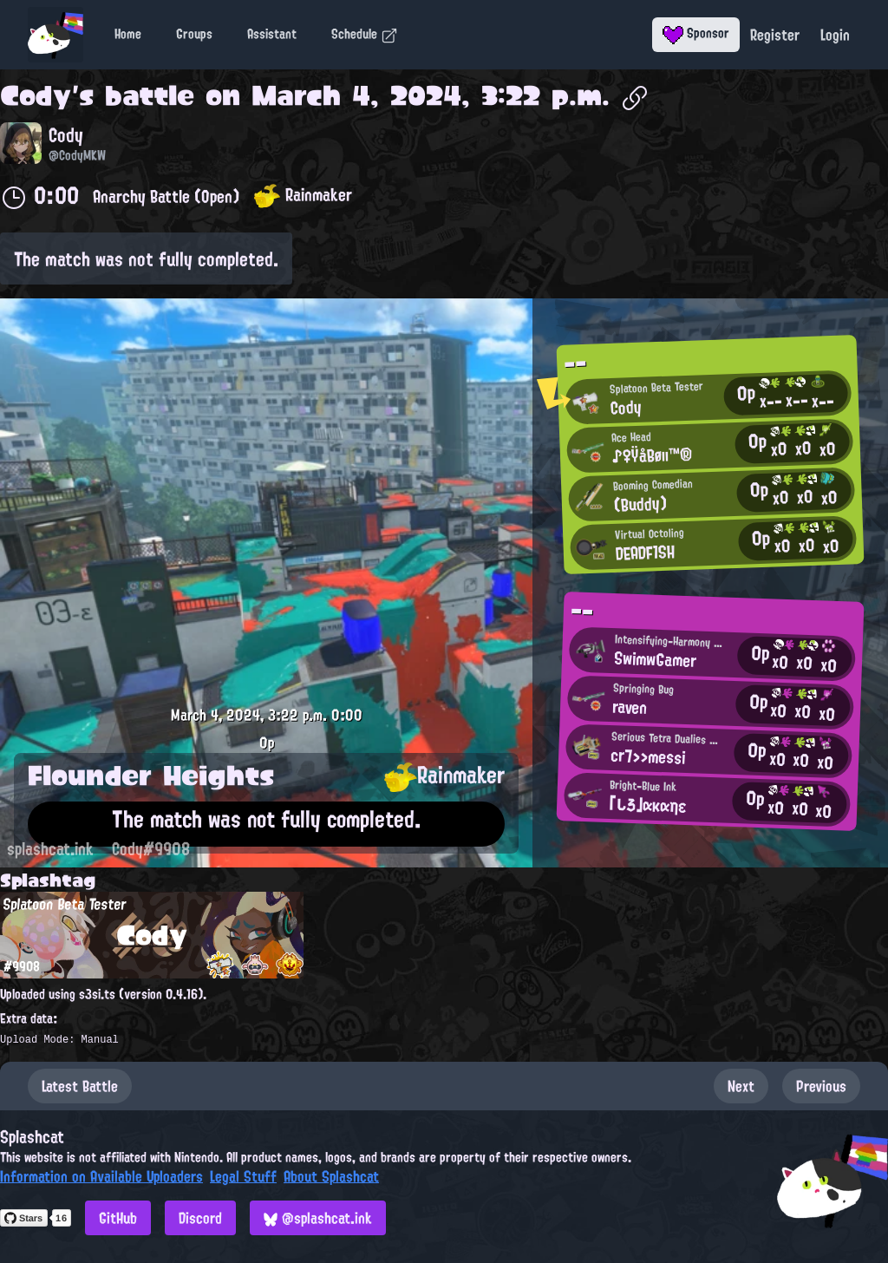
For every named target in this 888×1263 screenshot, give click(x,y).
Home (127, 34)
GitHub (118, 1218)
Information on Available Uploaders (101, 1176)
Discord (200, 1218)
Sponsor (696, 33)
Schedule (364, 34)
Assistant (272, 34)
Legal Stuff (243, 1176)
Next (741, 1086)
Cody (36, 95)
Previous (821, 1086)
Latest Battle (80, 1086)
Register (775, 35)
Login (835, 35)
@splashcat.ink (318, 1218)
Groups (194, 34)
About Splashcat (331, 1176)
